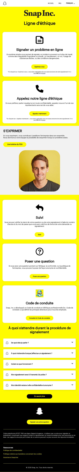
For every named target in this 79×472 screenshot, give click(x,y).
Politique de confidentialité (12, 450)
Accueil (51, 3)
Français (69, 3)
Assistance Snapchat (10, 457)
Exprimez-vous (39, 67)
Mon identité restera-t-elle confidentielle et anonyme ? (32, 385)
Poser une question (39, 276)
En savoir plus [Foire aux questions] (39, 396)
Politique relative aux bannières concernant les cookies (22, 454)
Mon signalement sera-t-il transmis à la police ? (29, 375)
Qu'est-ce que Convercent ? (22, 364)
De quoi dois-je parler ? (20, 343)
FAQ (60, 3)
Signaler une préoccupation (39, 422)
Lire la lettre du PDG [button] (14, 144)
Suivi (39, 234)
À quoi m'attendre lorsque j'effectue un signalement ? (31, 353)
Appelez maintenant (39, 113)
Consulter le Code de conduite (39, 318)
